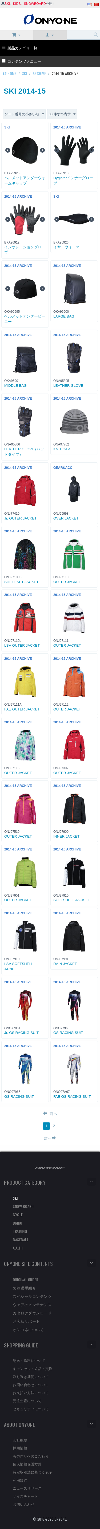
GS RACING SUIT (68, 1033)
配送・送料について (29, 1360)
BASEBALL (21, 1239)
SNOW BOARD (23, 1206)
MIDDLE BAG (15, 386)
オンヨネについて (28, 1329)
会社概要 (20, 1440)
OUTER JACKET (67, 582)
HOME (9, 73)
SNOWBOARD (35, 4)
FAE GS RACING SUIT (72, 1097)
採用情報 (20, 1447)
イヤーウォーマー (68, 247)
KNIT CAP (61, 449)
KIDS (17, 4)
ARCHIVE (39, 73)
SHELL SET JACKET (21, 582)
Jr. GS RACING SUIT (21, 1033)
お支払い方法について (31, 1392)
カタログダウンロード (32, 1313)
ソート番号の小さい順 (24, 114)
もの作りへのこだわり (31, 1455)
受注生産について (27, 1400)
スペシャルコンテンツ (32, 1296)
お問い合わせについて (31, 1384)
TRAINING (20, 1231)
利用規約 (20, 1480)
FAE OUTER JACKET (22, 709)
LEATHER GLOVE (68, 386)
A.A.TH (18, 1248)
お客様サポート (26, 1321)
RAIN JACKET (65, 964)
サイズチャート (25, 1496)
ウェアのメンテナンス (32, 1304)
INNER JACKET (66, 836)
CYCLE (18, 1214)
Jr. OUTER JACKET (20, 518)
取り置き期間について (31, 1376)
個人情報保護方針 (27, 1464)
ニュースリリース (27, 1488)
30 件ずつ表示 (62, 114)
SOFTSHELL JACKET (71, 900)
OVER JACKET (65, 518)
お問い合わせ (23, 1504)
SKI (7, 4)
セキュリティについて (31, 1408)
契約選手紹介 (24, 1288)
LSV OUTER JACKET (22, 645)
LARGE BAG (63, 316)
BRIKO (17, 1223)
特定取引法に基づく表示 (33, 1472)
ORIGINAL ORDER (25, 1279)
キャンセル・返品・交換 (33, 1368)
